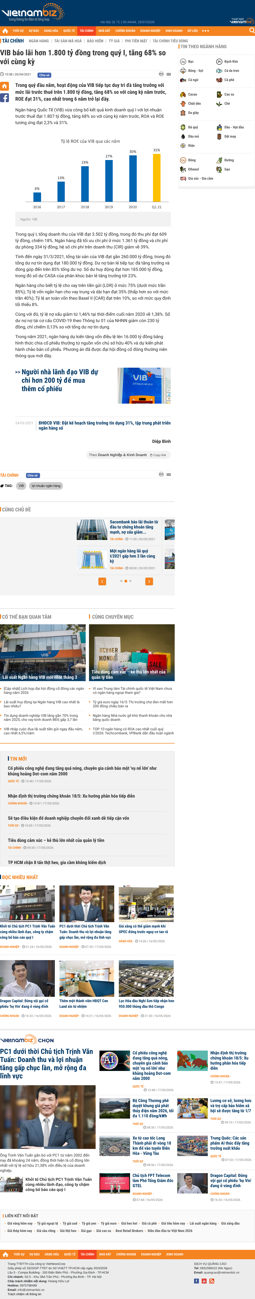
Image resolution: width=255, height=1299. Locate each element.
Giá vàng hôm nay (20, 1223)
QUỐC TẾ (69, 31)
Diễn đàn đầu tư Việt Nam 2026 (170, 1231)
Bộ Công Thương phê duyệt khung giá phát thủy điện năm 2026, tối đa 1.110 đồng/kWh (153, 1108)
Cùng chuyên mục (113, 617)
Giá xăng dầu (230, 1223)
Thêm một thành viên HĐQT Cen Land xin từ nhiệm (83, 1004)
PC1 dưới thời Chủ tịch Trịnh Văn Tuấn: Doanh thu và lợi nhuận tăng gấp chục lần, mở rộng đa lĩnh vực (85, 932)
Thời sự (13, 825)
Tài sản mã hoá (68, 41)
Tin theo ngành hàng (204, 46)
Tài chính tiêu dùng (170, 41)
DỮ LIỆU (193, 31)
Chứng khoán (17, 803)
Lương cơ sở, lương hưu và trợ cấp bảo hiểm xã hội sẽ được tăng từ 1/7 (230, 1106)
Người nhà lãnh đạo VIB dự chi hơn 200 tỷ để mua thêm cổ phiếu (60, 380)
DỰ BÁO (34, 31)
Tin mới (18, 759)
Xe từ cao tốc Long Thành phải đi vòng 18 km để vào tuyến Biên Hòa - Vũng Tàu (152, 1146)
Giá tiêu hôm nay (173, 1223)
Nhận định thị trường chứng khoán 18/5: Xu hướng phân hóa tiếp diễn (71, 796)
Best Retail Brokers (129, 1231)
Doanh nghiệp (9, 947)
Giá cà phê (149, 1223)
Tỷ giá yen (89, 1223)
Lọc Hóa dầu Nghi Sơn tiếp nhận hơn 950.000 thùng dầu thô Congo (146, 1004)
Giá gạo (86, 1231)
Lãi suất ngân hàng (203, 1223)
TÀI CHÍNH (86, 31)
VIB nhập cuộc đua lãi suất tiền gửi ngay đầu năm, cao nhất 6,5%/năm (43, 731)
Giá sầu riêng (46, 1231)
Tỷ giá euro (109, 1223)
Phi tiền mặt (136, 41)
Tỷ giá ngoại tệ (47, 1223)
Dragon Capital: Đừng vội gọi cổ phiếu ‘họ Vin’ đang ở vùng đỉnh (24, 1004)
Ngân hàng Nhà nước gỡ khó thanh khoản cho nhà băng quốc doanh (132, 718)
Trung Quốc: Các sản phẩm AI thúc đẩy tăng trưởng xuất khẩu (229, 1143)
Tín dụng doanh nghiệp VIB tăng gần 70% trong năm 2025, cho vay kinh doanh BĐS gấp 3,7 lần (41, 718)
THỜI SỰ (18, 31)
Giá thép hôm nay (19, 1231)
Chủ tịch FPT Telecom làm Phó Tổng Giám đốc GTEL (153, 1180)
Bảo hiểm (95, 41)
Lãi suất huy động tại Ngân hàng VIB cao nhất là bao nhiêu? (42, 704)
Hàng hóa (125, 941)
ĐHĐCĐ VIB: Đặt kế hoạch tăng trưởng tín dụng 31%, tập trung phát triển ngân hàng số (105, 426)
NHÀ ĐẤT (104, 31)
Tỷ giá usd (70, 1223)
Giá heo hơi (129, 1223)
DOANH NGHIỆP (150, 31)
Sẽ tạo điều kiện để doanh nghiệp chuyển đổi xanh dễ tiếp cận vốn (68, 818)
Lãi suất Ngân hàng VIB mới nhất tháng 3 (40, 677)
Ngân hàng (39, 41)
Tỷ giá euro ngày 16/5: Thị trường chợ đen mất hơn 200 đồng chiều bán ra (133, 704)
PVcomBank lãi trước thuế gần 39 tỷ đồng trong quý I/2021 (116, 527)
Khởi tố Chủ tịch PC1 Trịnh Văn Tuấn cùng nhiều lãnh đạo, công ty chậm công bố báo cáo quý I (27, 932)
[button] (102, 581)
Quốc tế (13, 781)
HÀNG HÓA (51, 31)
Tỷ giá (114, 41)
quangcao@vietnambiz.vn (221, 1272)
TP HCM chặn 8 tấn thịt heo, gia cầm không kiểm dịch (57, 862)
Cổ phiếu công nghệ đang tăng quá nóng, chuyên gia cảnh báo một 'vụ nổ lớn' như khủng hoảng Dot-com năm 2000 (82, 771)
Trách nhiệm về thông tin (24, 1294)
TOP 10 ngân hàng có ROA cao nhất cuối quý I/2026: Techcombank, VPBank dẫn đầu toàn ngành (133, 731)
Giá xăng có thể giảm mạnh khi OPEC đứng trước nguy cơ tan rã (143, 929)
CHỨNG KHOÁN (125, 31)
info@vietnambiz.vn (31, 1290)
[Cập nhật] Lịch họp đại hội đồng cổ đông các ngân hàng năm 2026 (44, 691)
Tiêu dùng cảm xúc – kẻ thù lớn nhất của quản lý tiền (128, 674)
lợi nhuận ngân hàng (46, 485)
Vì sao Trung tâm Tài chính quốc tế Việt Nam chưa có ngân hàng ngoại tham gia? (132, 691)
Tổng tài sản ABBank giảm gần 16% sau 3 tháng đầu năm (116, 556)
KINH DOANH (174, 31)
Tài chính (13, 41)
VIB (21, 485)
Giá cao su (103, 1231)
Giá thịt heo (68, 1231)
